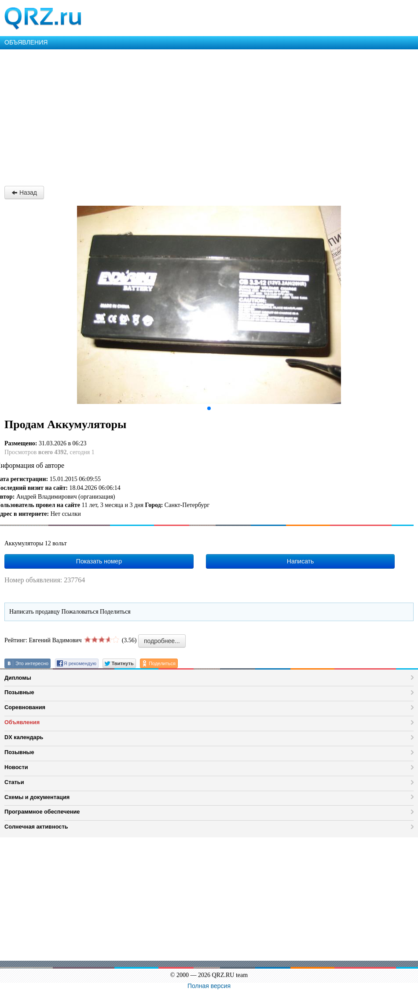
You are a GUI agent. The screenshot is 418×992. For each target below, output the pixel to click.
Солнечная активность (36, 826)
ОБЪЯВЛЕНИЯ (26, 42)
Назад (24, 192)
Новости (16, 767)
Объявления (22, 722)
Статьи (14, 782)
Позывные (19, 692)
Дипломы (17, 677)
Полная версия (209, 985)
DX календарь (23, 737)
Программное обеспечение (42, 811)
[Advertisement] (209, 115)
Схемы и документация (37, 797)
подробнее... (162, 640)
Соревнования (24, 707)
